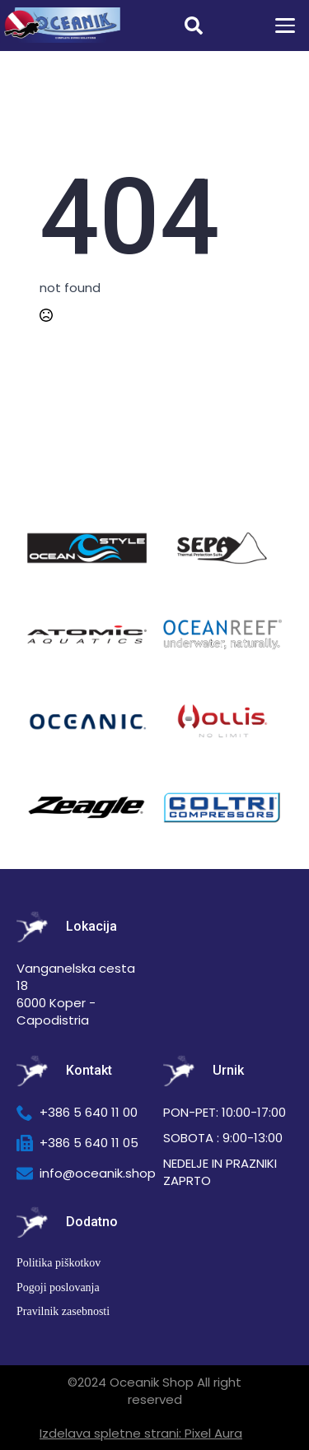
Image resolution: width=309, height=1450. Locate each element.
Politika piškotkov (58, 1263)
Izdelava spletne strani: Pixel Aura (141, 1433)
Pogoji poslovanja (58, 1287)
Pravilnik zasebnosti (63, 1311)
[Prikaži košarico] (240, 25)
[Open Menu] (285, 25)
